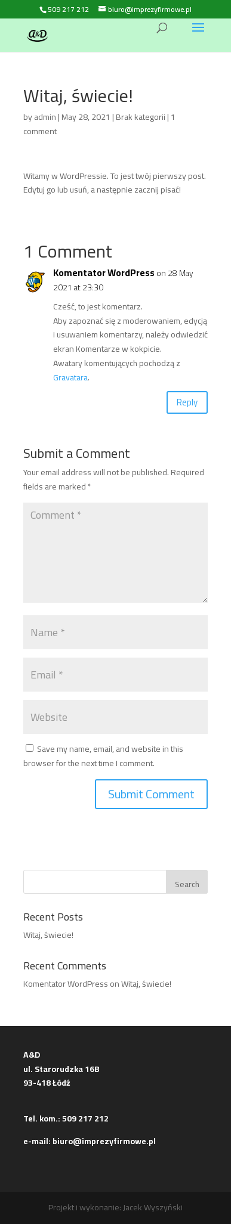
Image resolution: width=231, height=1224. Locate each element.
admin (45, 117)
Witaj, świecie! (48, 935)
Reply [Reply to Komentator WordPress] (187, 402)
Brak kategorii (140, 117)
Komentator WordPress (104, 273)
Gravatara (70, 377)
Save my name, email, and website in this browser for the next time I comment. (103, 756)
